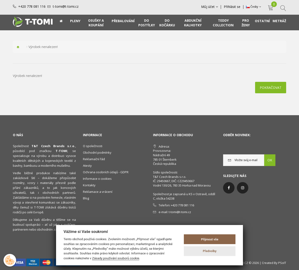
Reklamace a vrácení (97, 192)
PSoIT (282, 263)
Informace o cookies (97, 179)
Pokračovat (270, 87)
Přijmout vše (209, 239)
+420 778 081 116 (32, 6)
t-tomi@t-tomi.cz (65, 6)
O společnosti (92, 146)
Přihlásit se (232, 7)
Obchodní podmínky (97, 152)
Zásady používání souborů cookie (115, 258)
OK (269, 160)
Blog (86, 198)
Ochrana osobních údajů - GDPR (105, 172)
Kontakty (89, 185)
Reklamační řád (94, 159)
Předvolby (210, 251)
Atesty (87, 165)
